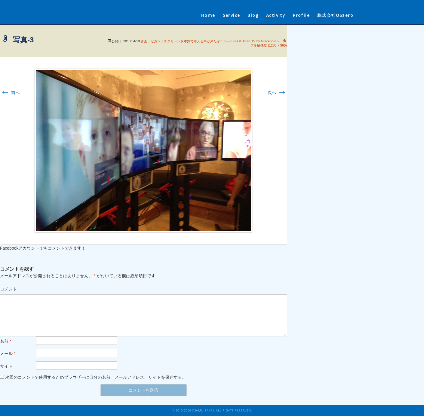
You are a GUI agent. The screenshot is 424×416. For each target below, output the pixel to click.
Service (231, 15)
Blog (253, 15)
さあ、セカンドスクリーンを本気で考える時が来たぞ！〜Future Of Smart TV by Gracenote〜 (210, 41)
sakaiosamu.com (110, 12)
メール (7, 353)
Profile (301, 15)
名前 (5, 341)
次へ (277, 92)
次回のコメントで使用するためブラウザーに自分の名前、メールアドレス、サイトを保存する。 (95, 377)
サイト (6, 366)
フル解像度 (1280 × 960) (268, 45)
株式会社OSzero (335, 15)
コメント (8, 289)
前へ (10, 92)
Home (208, 15)
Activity (275, 15)
